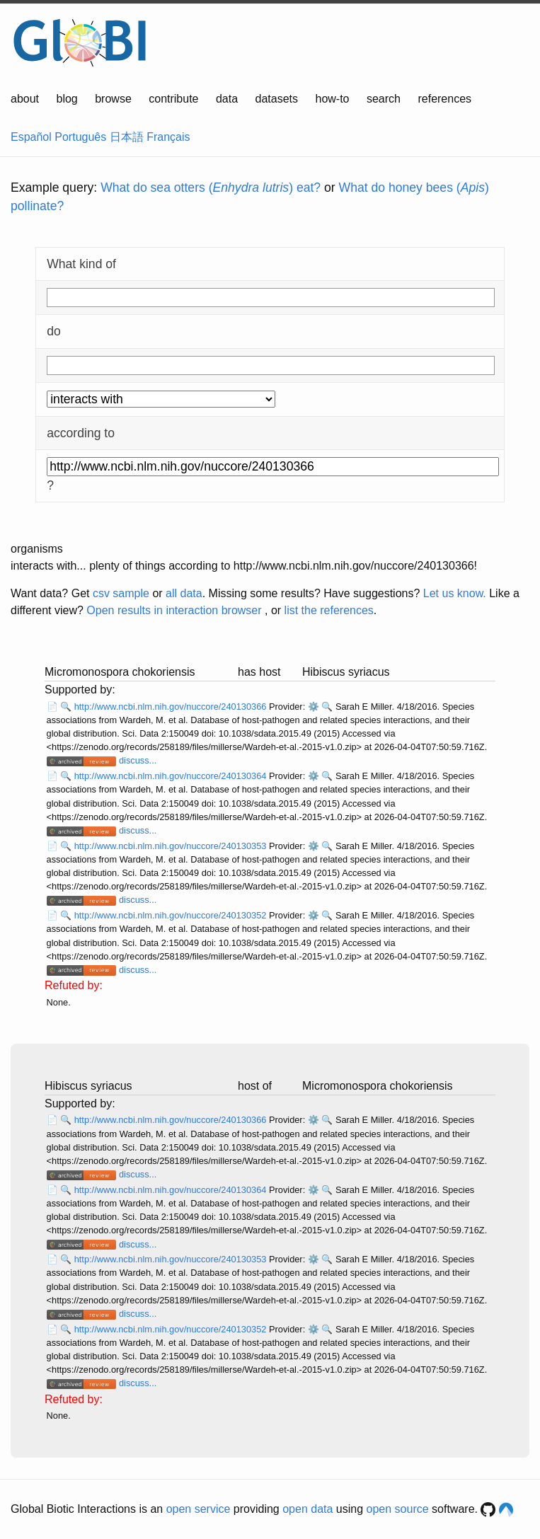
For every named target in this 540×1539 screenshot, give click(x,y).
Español (31, 137)
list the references (329, 610)
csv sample (121, 593)
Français (168, 137)
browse (113, 99)
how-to (332, 99)
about (25, 99)
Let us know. (454, 593)
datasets (276, 99)
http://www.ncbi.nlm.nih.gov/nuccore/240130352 (171, 915)
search (384, 99)
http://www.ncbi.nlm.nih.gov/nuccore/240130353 (171, 846)
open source (398, 1509)
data (227, 99)
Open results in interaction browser (173, 610)
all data (184, 593)
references (444, 99)
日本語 (127, 137)
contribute (173, 99)
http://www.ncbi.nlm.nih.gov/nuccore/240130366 (171, 706)
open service (198, 1509)
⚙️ (313, 706)
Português (80, 137)
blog (67, 99)
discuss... (137, 760)
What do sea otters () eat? (210, 187)
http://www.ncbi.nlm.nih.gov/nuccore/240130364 (171, 776)
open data (307, 1509)
